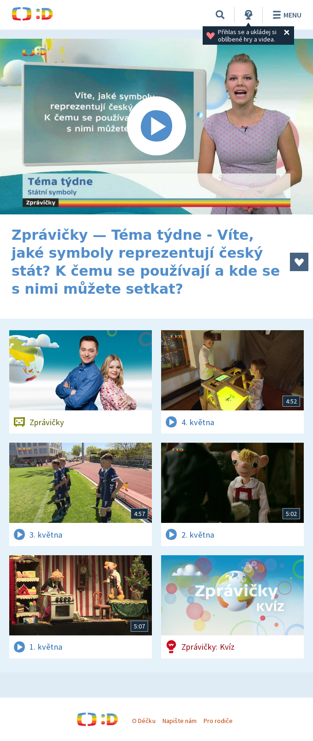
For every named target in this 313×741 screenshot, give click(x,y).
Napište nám (180, 721)
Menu (285, 15)
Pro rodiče (218, 721)
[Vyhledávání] (220, 15)
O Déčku (143, 721)
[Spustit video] (156, 126)
